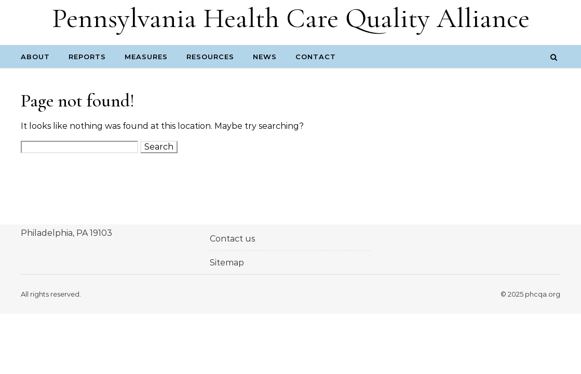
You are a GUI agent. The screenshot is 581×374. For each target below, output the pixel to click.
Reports (87, 56)
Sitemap (227, 263)
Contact (315, 56)
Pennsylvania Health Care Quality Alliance (291, 18)
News (265, 56)
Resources (210, 56)
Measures (146, 56)
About (35, 56)
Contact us (232, 239)
